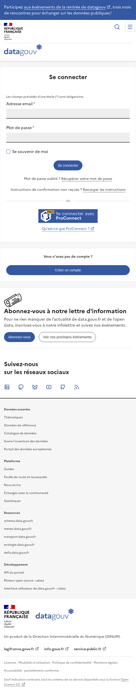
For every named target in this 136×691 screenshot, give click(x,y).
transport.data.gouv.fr (20, 537)
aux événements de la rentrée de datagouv (65, 7)
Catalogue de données (20, 433)
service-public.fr (87, 649)
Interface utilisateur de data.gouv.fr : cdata (35, 588)
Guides (9, 469)
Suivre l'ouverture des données (26, 441)
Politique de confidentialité (71, 662)
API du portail (14, 572)
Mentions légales (105, 662)
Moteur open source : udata (24, 580)
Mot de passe (20, 128)
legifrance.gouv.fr (19, 649)
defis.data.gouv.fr (16, 552)
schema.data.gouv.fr (18, 521)
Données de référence (20, 425)
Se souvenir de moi (30, 151)
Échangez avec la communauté (26, 493)
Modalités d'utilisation (34, 662)
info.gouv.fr (54, 649)
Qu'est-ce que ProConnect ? (65, 228)
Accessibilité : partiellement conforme (31, 670)
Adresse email (20, 104)
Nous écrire (12, 485)
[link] (68, 270)
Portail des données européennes (28, 449)
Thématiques (13, 417)
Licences (10, 662)
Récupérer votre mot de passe (86, 178)
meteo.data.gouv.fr (18, 529)
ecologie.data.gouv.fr (19, 545)
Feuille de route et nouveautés (25, 477)
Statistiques (12, 501)
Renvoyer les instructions (104, 189)
